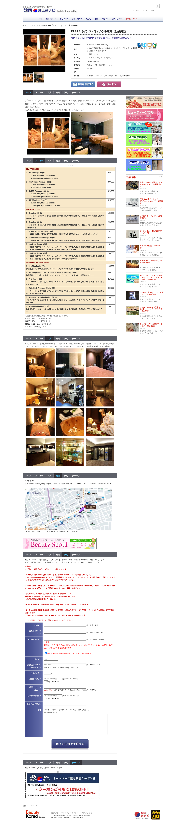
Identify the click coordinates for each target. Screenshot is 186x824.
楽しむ (88, 19)
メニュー (39, 92)
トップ (39, 19)
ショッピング (77, 19)
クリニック (145, 10)
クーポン (76, 92)
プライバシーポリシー (69, 813)
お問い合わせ (87, 813)
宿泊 (152, 10)
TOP (24, 25)
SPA (42, 25)
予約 (66, 92)
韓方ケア (109, 58)
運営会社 (54, 813)
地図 (58, 92)
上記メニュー (49, 690)
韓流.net (105, 19)
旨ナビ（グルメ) (132, 19)
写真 (49, 92)
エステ (93, 58)
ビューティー (134, 10)
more (160, 176)
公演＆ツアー (117, 19)
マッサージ (101, 58)
